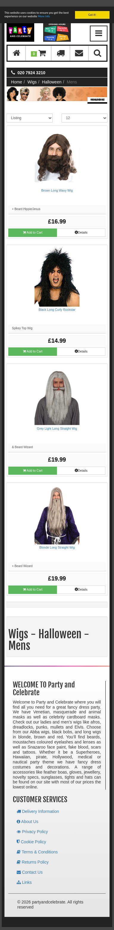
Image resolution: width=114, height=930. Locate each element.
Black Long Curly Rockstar (57, 303)
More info (44, 10)
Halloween (51, 75)
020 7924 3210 (31, 66)
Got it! (92, 8)
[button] (38, 46)
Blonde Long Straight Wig (57, 541)
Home (16, 75)
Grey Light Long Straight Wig (57, 422)
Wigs (32, 75)
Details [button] (81, 226)
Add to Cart (32, 226)
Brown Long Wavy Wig (57, 184)
